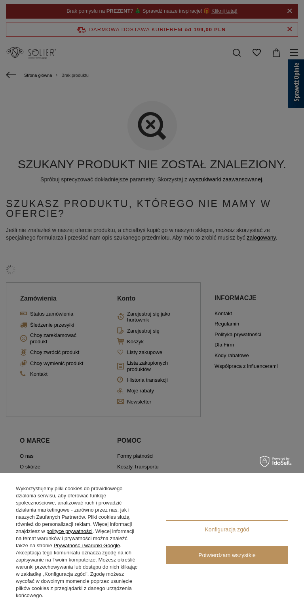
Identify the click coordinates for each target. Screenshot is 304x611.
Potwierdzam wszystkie (227, 555)
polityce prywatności (69, 531)
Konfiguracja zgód (227, 529)
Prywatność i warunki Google (86, 545)
